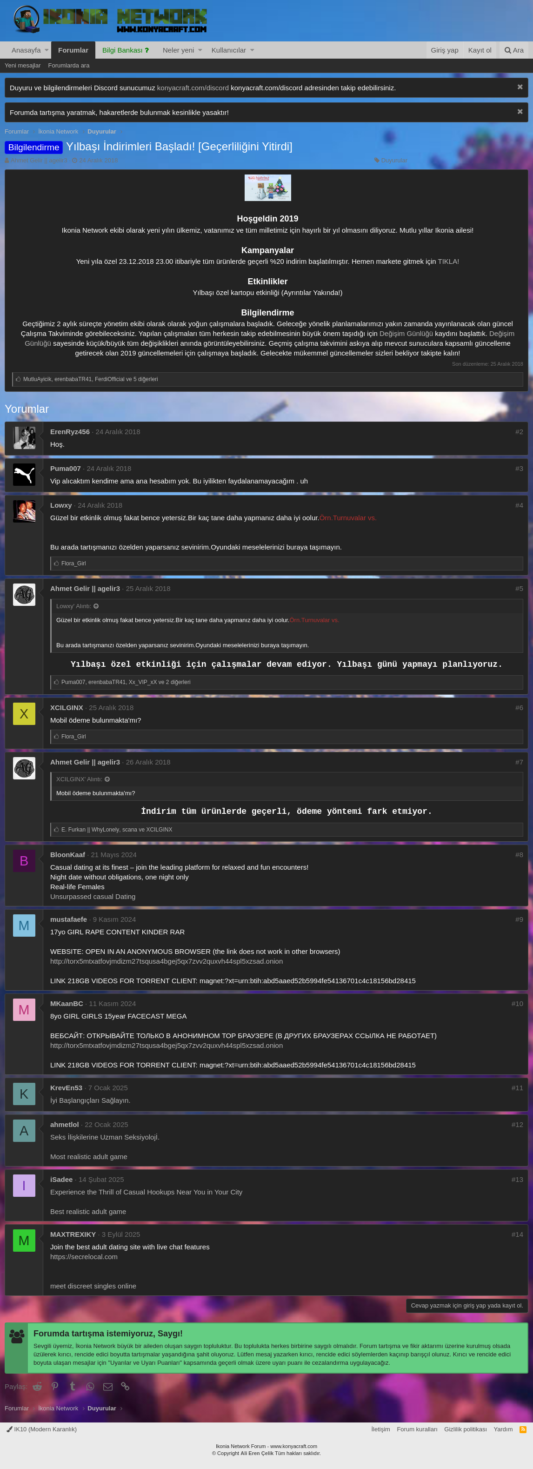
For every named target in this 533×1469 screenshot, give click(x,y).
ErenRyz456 (70, 432)
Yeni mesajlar (23, 65)
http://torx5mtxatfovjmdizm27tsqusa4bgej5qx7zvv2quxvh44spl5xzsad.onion (166, 961)
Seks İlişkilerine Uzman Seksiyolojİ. (105, 1137)
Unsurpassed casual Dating (92, 896)
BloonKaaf (67, 855)
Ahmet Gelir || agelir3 (39, 160)
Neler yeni (178, 50)
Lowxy (61, 505)
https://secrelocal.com (84, 1257)
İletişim (380, 1429)
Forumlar (73, 50)
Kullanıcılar (229, 50)
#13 (517, 1179)
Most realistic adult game (88, 1156)
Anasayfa (26, 50)
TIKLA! (449, 261)
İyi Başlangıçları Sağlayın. (90, 1100)
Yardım (503, 1429)
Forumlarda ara (69, 65)
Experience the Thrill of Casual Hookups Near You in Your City (146, 1192)
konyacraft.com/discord (193, 88)
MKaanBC (66, 1003)
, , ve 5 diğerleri (90, 379)
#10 (517, 1003)
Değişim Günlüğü (406, 333)
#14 (517, 1234)
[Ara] (514, 50)
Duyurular (394, 160)
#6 (519, 707)
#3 (519, 468)
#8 (519, 855)
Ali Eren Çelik (256, 1453)
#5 (519, 588)
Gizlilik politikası (465, 1429)
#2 (519, 432)
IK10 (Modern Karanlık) (42, 1429)
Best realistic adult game (88, 1211)
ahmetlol (64, 1124)
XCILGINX (66, 707)
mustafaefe (68, 919)
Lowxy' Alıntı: (73, 606)
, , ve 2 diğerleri (126, 682)
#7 (519, 762)
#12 (517, 1124)
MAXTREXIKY (73, 1234)
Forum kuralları (417, 1429)
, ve (116, 829)
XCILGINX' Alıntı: (79, 779)
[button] (46, 50)
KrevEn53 (66, 1088)
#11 (517, 1088)
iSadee (61, 1179)
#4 (519, 505)
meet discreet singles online (93, 1286)
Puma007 (65, 468)
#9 (519, 919)
